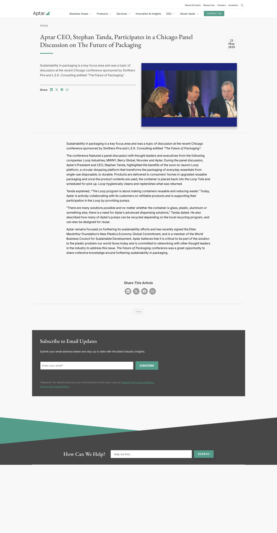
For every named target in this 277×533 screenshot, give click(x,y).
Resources (209, 5)
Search (203, 453)
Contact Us (214, 13)
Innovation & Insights (148, 13)
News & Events (193, 5)
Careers (221, 5)
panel (139, 311)
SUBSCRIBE (147, 365)
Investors (233, 5)
